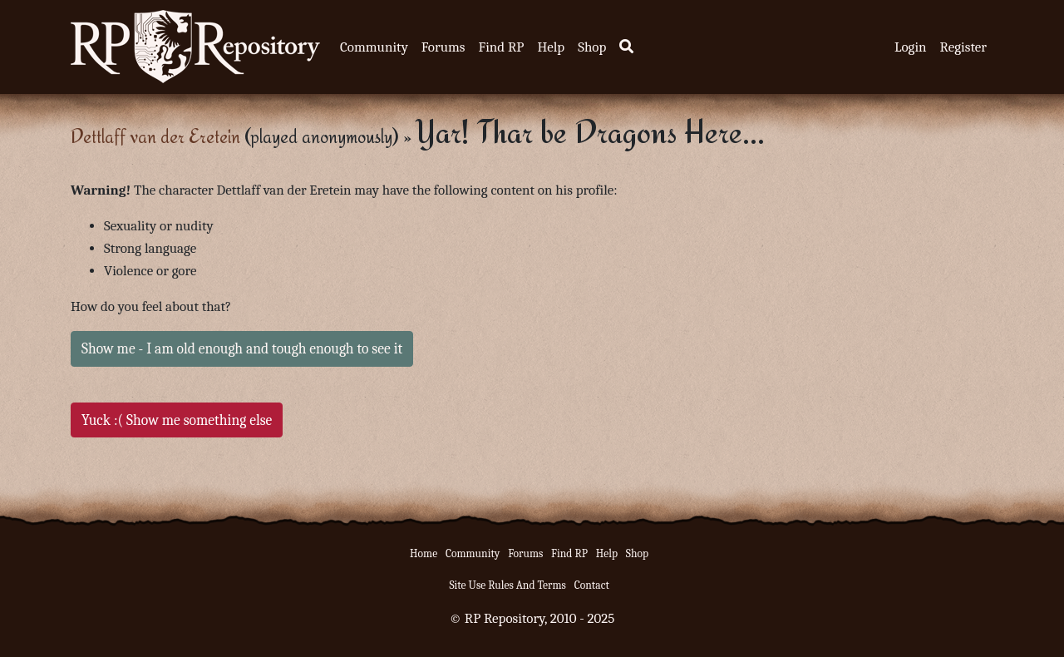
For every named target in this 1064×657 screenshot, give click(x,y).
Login (910, 47)
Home (423, 553)
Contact (591, 585)
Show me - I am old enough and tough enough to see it (241, 348)
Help (550, 47)
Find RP (501, 47)
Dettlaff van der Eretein (155, 136)
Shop (592, 47)
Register (963, 47)
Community (374, 47)
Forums (443, 47)
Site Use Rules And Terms (507, 585)
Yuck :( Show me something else (176, 420)
